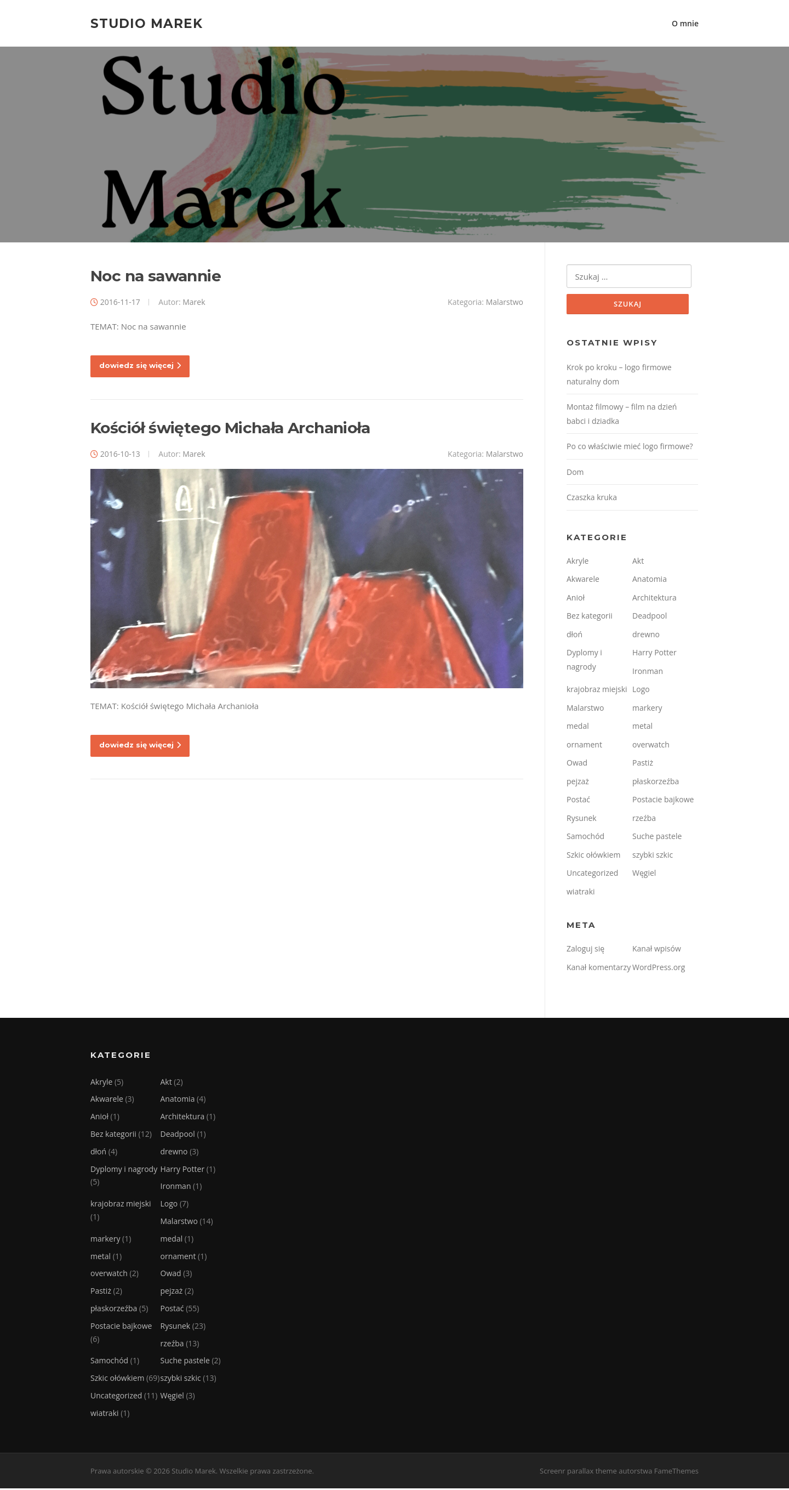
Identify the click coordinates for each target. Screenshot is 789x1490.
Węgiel (644, 874)
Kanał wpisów (656, 950)
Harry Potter (654, 654)
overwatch (651, 746)
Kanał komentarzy (599, 969)
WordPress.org (658, 969)
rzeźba (644, 819)
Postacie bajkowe (663, 801)
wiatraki (581, 893)
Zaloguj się (585, 950)
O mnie (685, 23)
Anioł (576, 599)
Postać (578, 801)
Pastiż (642, 764)
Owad (577, 764)
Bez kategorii (590, 617)
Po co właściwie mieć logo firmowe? (630, 448)
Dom (575, 473)
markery (647, 709)
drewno (646, 636)
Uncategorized (592, 874)
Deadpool (649, 617)
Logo (641, 690)
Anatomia (649, 580)
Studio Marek (146, 23)
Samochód (585, 837)
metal (642, 727)
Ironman (647, 672)
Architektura (654, 599)
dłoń (574, 636)
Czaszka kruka (592, 499)
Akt (638, 562)
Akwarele (583, 580)
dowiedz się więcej (140, 366)
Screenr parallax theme (578, 1472)
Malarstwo (504, 303)
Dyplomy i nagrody (123, 1170)
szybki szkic (652, 856)
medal (578, 727)
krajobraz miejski (597, 690)
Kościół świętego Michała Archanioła (230, 429)
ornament (584, 746)
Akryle (577, 562)
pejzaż (578, 783)
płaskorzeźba (655, 783)
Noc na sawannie (155, 277)
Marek (193, 303)
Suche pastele (657, 837)
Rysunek (582, 819)
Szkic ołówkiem (593, 856)
